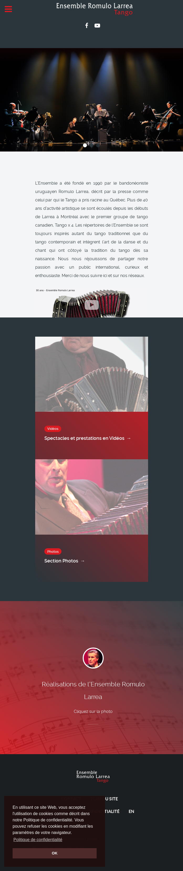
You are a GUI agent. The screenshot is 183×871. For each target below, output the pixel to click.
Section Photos (64, 561)
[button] (85, 145)
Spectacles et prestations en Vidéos (87, 438)
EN (131, 811)
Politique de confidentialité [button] (37, 839)
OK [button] (54, 853)
